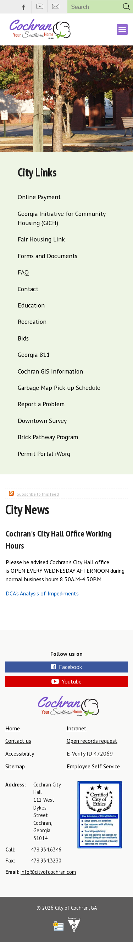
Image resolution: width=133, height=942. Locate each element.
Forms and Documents (47, 256)
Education (31, 305)
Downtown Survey (42, 420)
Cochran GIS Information (50, 371)
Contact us (18, 740)
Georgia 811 (34, 354)
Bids (23, 338)
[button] (126, 6)
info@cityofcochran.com (48, 872)
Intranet (77, 728)
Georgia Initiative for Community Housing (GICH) (61, 218)
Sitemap (15, 766)
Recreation (32, 321)
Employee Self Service (93, 766)
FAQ (23, 272)
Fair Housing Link (41, 239)
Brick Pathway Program (48, 437)
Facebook (66, 666)
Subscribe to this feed (38, 494)
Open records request (92, 740)
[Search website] (91, 7)
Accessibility (19, 753)
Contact (28, 289)
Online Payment (39, 197)
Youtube (66, 681)
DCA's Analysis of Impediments (42, 593)
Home (12, 728)
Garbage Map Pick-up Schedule (59, 387)
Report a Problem (41, 404)
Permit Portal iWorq (44, 454)
